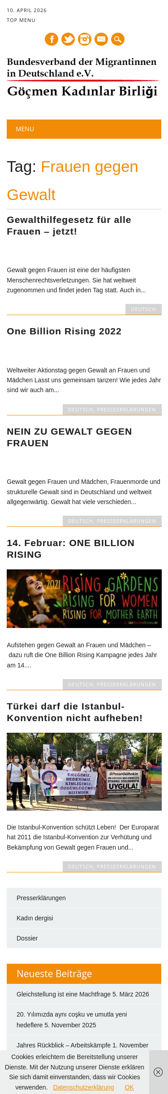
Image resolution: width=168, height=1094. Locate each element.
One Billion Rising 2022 (64, 331)
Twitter (68, 39)
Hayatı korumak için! (45, 1005)
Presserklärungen (41, 827)
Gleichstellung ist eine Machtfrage (64, 923)
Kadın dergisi (35, 847)
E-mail (101, 40)
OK (129, 1087)
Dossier (27, 867)
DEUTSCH (143, 309)
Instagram (84, 39)
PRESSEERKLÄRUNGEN (126, 409)
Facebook (51, 39)
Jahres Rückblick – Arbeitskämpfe (64, 975)
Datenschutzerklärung (83, 1087)
